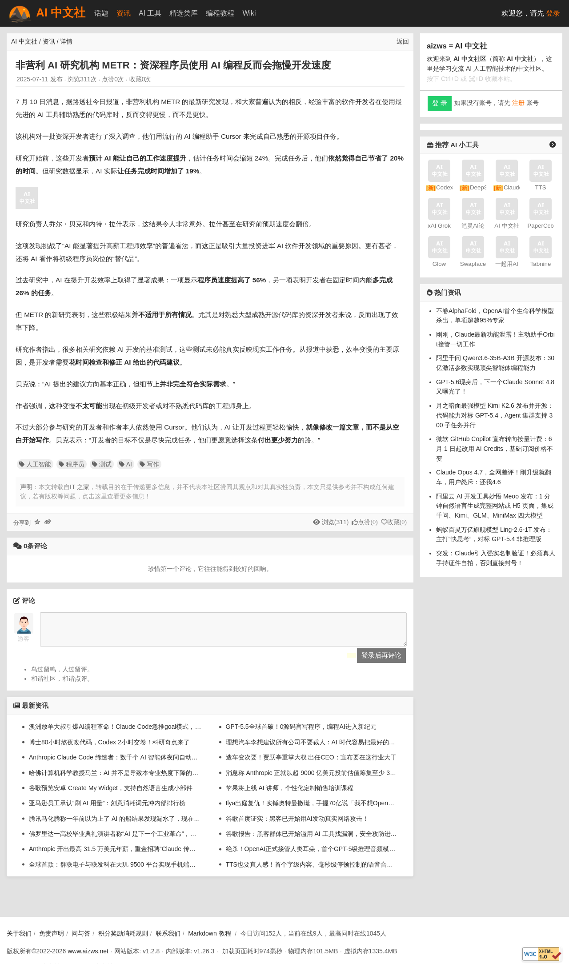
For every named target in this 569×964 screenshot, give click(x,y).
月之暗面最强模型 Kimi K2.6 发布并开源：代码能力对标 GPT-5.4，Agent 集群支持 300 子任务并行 (494, 415)
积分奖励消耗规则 (123, 933)
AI (125, 464)
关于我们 (19, 933)
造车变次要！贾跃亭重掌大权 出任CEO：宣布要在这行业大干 (311, 763)
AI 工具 (150, 13)
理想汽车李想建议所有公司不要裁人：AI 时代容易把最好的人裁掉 (312, 748)
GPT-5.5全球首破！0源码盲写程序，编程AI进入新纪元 (301, 733)
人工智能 (35, 464)
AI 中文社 (46, 13)
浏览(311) (335, 522)
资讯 (123, 13)
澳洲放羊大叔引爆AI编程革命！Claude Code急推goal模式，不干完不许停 (115, 733)
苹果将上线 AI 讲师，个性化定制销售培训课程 (289, 794)
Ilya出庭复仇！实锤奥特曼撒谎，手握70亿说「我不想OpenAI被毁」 (312, 809)
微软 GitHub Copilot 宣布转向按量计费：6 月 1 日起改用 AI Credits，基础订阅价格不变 (494, 448)
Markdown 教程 (209, 933)
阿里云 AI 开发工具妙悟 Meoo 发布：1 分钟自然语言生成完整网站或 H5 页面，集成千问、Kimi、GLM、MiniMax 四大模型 (494, 506)
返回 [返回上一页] (403, 41)
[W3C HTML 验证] (541, 954)
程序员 (71, 464)
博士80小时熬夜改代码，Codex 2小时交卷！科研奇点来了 (109, 748)
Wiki (249, 13)
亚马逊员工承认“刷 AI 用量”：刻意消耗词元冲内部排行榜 (107, 809)
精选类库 (183, 13)
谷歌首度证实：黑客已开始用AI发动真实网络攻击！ (297, 825)
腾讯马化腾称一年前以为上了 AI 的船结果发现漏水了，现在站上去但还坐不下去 (115, 825)
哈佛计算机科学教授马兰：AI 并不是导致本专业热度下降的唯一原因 (115, 779)
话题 (101, 13)
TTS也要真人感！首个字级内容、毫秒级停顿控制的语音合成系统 (312, 871)
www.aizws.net (88, 951)
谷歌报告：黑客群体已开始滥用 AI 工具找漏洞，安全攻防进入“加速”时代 (312, 840)
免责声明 (51, 933)
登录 (553, 13)
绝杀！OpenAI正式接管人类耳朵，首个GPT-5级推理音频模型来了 (312, 855)
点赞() (367, 522)
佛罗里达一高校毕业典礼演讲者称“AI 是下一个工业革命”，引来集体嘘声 (115, 840)
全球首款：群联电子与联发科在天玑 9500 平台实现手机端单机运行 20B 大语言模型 (115, 871)
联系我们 (168, 933)
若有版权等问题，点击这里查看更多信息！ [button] (91, 496)
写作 (149, 464)
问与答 (81, 933)
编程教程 (220, 13)
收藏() (397, 522)
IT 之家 (79, 486)
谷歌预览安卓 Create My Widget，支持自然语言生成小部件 (110, 794)
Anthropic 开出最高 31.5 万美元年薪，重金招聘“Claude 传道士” (115, 855)
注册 (518, 102)
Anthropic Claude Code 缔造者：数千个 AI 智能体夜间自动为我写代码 (115, 763)
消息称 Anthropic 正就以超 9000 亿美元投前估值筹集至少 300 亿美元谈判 (312, 779)
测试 (102, 464)
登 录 (439, 103)
